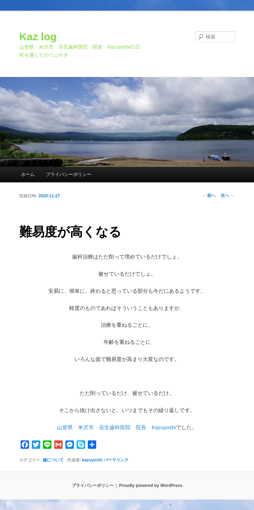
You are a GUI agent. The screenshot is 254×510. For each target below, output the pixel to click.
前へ (209, 195)
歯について (53, 460)
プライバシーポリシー (68, 174)
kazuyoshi (92, 460)
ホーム (28, 174)
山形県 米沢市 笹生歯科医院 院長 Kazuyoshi (116, 427)
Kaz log (38, 36)
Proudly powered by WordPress (150, 485)
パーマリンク (116, 460)
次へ (227, 195)
